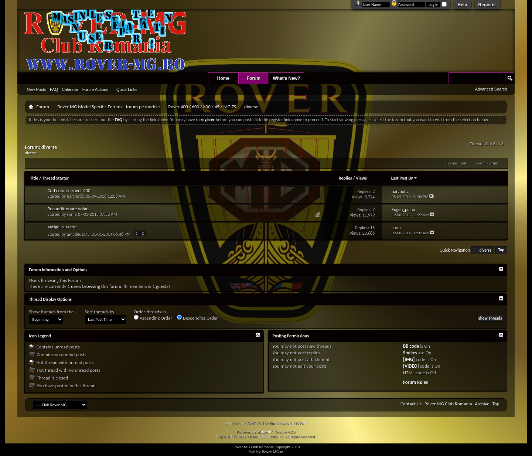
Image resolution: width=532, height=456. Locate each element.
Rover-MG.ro (272, 451)
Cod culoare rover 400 (68, 190)
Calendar (70, 89)
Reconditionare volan (68, 208)
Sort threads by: (100, 311)
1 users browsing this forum (94, 286)
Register (487, 4)
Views (361, 178)
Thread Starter (55, 178)
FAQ (54, 89)
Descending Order (197, 318)
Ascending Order (153, 318)
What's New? (286, 78)
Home (223, 78)
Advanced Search (491, 89)
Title (34, 178)
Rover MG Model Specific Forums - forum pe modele (109, 106)
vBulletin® (265, 431)
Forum (253, 78)
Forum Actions (95, 89)
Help (462, 4)
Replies (345, 178)
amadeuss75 (78, 234)
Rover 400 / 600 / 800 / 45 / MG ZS (202, 106)
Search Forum (486, 163)
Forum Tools (456, 163)
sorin (71, 214)
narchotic (75, 196)
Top (501, 250)
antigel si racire (61, 226)
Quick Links (126, 89)
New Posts (36, 89)
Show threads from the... (53, 311)
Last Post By (404, 178)
